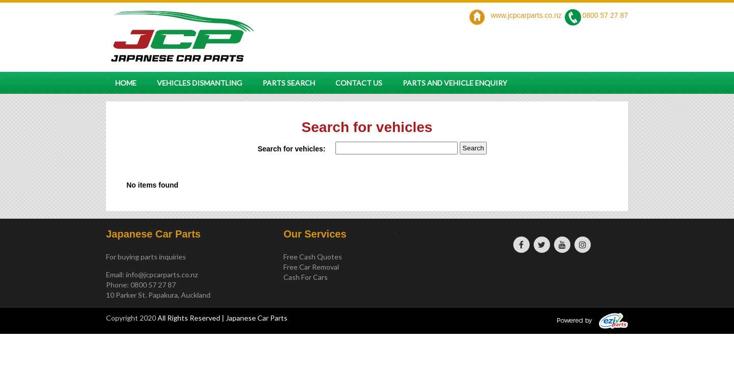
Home (126, 82)
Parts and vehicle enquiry (455, 82)
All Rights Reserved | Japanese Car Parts (222, 317)
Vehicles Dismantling (199, 82)
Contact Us (358, 82)
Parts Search (289, 82)
